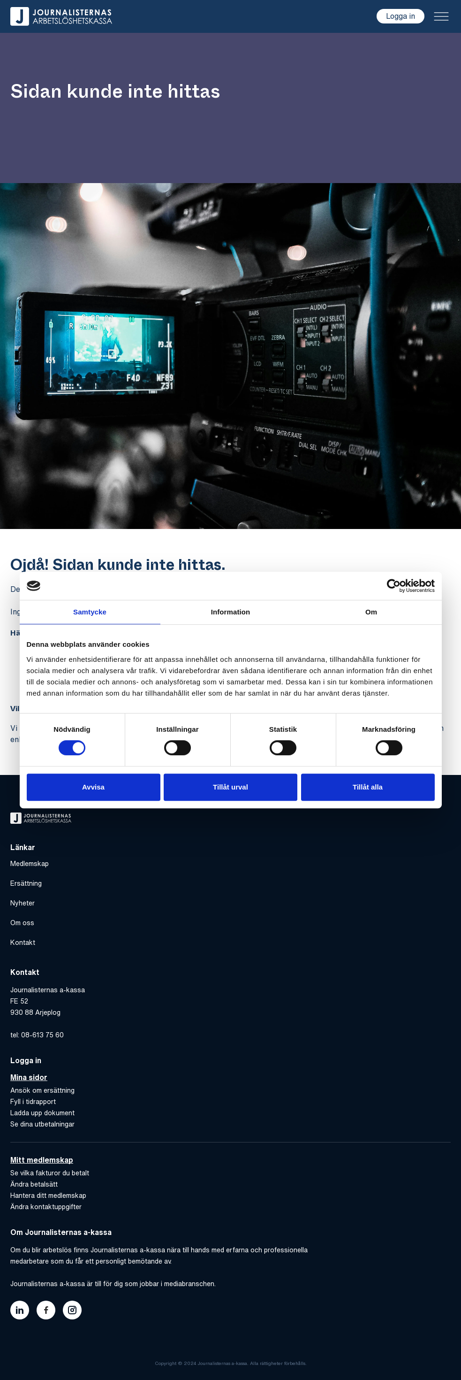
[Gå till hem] (61, 16)
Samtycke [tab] (89, 612)
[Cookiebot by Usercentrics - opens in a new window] (394, 586)
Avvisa (93, 787)
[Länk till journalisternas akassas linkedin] (19, 1310)
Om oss (22, 923)
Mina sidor (28, 1077)
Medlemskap (29, 863)
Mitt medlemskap (41, 1160)
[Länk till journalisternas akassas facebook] (46, 1310)
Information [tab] (230, 612)
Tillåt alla (368, 787)
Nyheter (22, 903)
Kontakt (22, 942)
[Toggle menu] (441, 16)
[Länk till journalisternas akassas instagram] (72, 1310)
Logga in (400, 16)
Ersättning (26, 883)
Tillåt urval (230, 787)
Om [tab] (371, 612)
